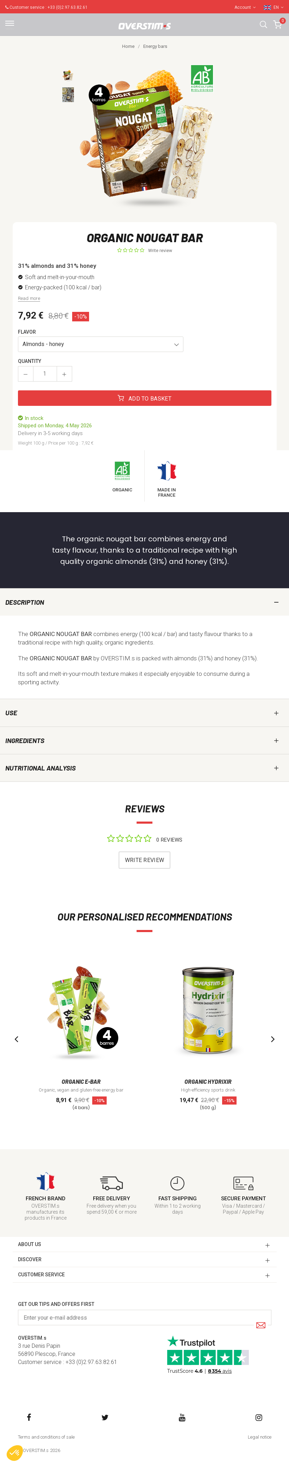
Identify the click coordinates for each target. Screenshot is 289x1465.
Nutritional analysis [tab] (40, 768)
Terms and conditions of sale (46, 1437)
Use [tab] (11, 713)
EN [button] (279, 7)
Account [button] (245, 7)
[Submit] (261, 1326)
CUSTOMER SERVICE (41, 1274)
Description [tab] (24, 602)
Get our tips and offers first (56, 1304)
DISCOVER (30, 1259)
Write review (160, 250)
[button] (263, 24)
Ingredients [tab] (24, 740)
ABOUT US (29, 1244)
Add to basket (144, 398)
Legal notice (259, 1437)
